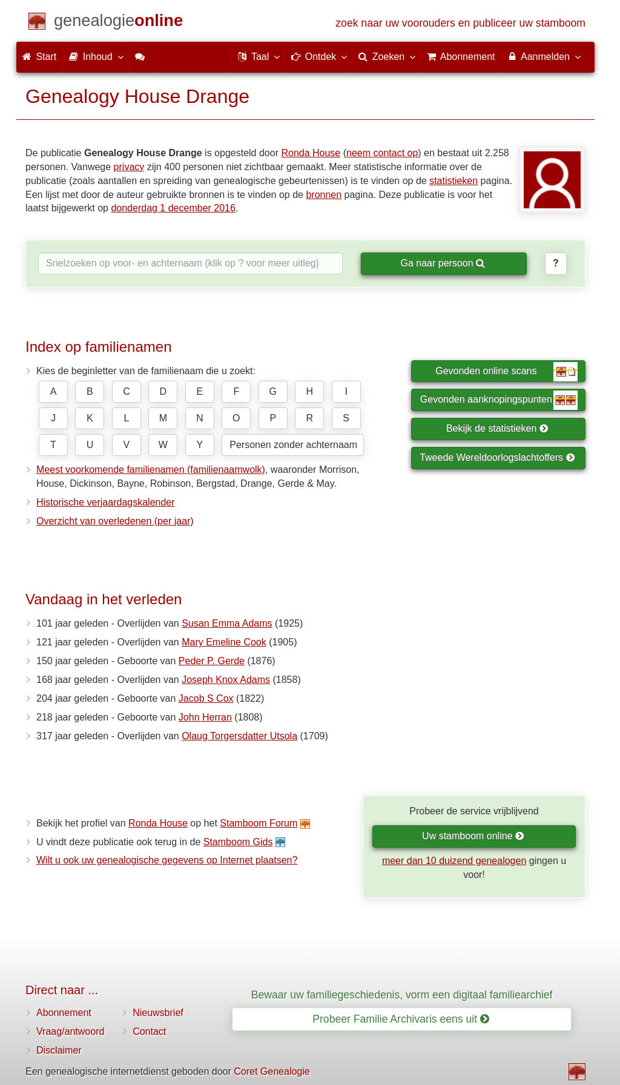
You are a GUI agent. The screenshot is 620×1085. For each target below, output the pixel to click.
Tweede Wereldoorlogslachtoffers (497, 457)
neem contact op (382, 153)
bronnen (323, 195)
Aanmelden (543, 56)
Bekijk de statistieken (497, 428)
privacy (129, 167)
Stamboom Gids (238, 842)
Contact (149, 1031)
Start (39, 56)
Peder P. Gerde (212, 661)
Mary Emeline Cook (224, 642)
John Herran (205, 717)
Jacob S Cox (206, 698)
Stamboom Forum (258, 823)
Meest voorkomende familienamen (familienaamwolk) (150, 469)
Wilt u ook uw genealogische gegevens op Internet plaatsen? (166, 860)
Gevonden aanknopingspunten (499, 400)
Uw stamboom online (473, 836)
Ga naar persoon (442, 263)
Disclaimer (59, 1050)
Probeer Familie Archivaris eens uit (400, 1019)
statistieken (453, 181)
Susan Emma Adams (227, 623)
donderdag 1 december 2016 (173, 208)
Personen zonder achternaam (293, 445)
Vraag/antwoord (70, 1031)
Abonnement (63, 1013)
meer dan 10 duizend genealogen (454, 861)
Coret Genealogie (271, 1071)
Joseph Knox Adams (226, 679)
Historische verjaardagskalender (105, 502)
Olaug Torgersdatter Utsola (239, 736)
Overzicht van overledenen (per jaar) (115, 521)
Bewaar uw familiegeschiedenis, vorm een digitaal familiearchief (402, 995)
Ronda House (310, 153)
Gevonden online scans (506, 371)
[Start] (118, 23)
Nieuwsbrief (158, 1013)
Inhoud (95, 56)
